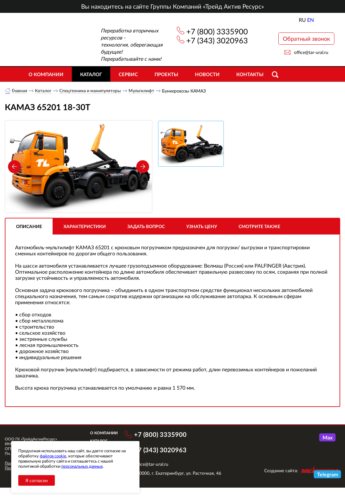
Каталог (91, 74)
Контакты (250, 74)
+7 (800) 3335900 (217, 31)
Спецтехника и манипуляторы (91, 90)
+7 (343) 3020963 (217, 40)
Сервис (128, 74)
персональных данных (82, 466)
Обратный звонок (306, 38)
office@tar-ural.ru (311, 52)
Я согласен (36, 480)
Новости (207, 74)
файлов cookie (53, 455)
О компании (46, 74)
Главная (20, 90)
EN (310, 20)
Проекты (166, 74)
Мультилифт (143, 90)
